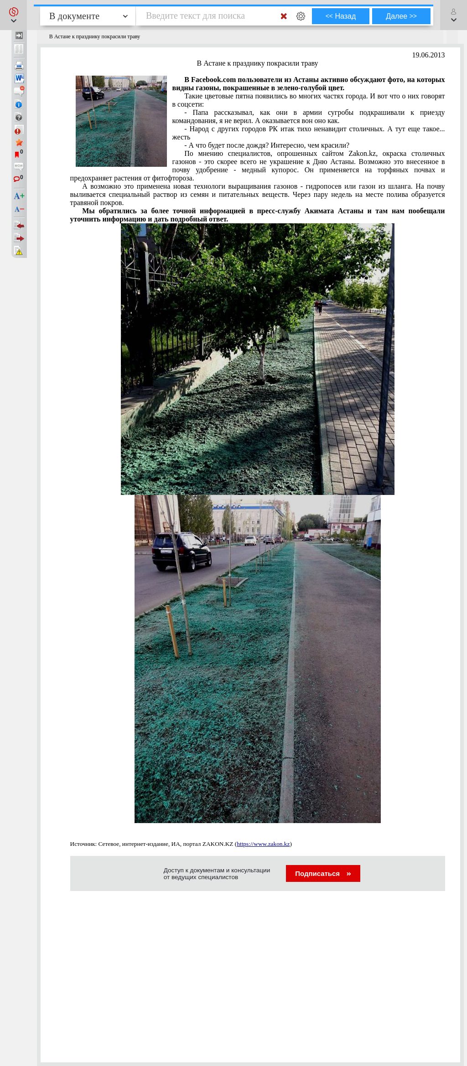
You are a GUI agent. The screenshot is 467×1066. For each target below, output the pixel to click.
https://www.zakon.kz (263, 843)
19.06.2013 (428, 55)
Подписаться (323, 873)
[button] (13, 15)
